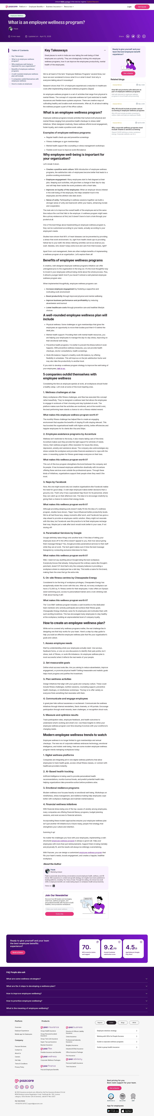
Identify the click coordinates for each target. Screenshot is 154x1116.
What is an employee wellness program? (23, 60)
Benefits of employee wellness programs (23, 70)
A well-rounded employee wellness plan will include (25, 75)
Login (129, 7)
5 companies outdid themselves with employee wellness (25, 80)
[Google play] (113, 1111)
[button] (23, 7)
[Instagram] (22, 1087)
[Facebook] (16, 1087)
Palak (53, 870)
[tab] (100, 1022)
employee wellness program (63, 841)
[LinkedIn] (27, 1087)
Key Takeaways (17, 56)
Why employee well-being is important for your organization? (23, 65)
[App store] (127, 1111)
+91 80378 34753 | (21, 1103)
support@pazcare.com (35, 1103)
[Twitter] (32, 1087)
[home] (11, 6)
